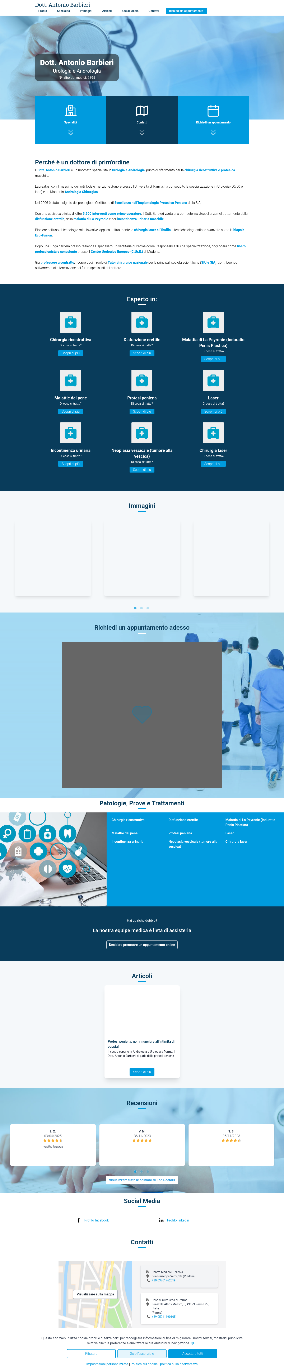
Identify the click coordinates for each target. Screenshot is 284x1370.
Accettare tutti (192, 1354)
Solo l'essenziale (142, 1354)
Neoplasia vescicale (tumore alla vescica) (192, 844)
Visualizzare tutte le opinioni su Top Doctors (142, 1180)
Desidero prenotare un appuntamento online (142, 945)
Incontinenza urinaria (127, 842)
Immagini (86, 11)
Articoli (107, 11)
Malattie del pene (125, 833)
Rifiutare (91, 1354)
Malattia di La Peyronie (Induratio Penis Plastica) (250, 822)
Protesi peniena (180, 833)
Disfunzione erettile (183, 820)
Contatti (154, 11)
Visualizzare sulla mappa (95, 1294)
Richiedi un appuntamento (186, 11)
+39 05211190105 (164, 1316)
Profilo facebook (96, 1220)
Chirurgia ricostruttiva (128, 820)
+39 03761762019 (164, 1280)
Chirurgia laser (236, 842)
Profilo (42, 11)
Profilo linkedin (178, 1220)
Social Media (130, 11)
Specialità (63, 11)
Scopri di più (71, 353)
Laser (229, 833)
